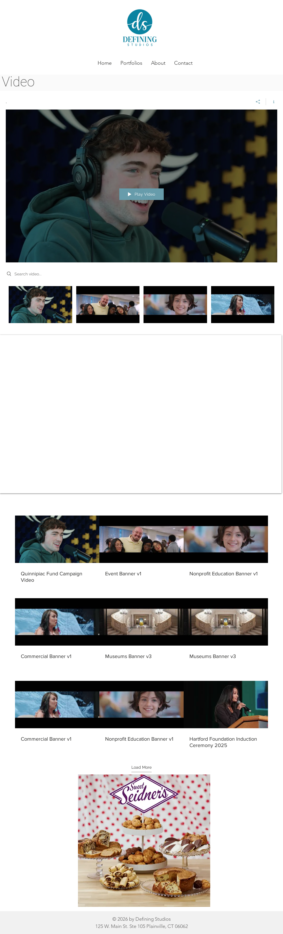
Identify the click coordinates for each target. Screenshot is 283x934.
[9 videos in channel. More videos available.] (141, 632)
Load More (141, 767)
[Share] (258, 101)
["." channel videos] (141, 311)
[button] (131, 63)
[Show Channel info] (271, 101)
